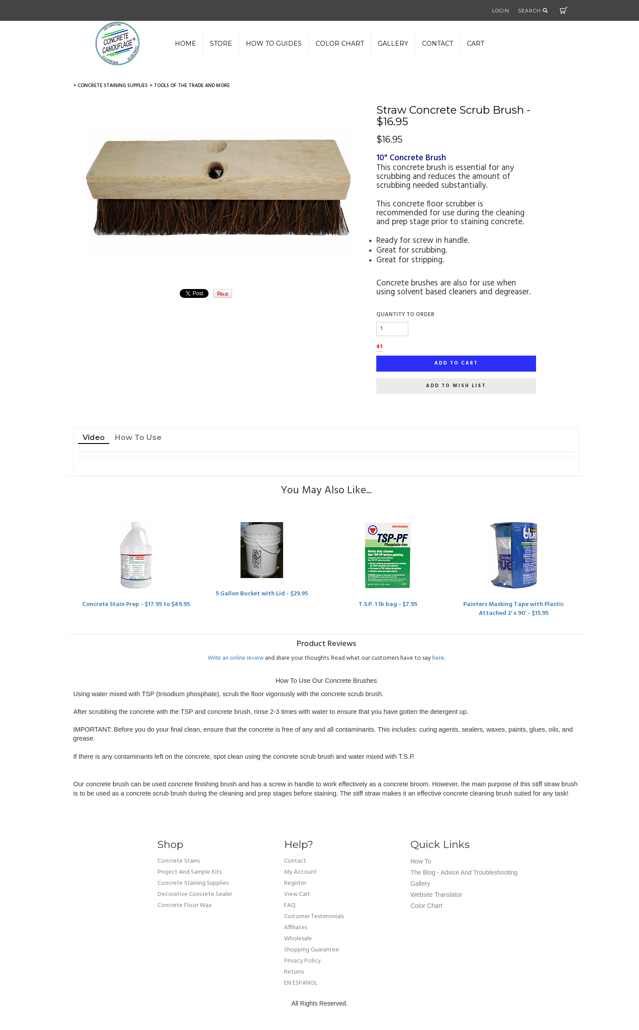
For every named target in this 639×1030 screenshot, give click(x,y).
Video (94, 437)
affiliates (295, 928)
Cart (563, 10)
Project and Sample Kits (189, 872)
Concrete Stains (179, 861)
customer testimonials (314, 916)
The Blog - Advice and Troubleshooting (463, 872)
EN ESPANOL (300, 983)
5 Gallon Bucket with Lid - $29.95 (262, 594)
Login (500, 11)
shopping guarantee (311, 950)
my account (300, 872)
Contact (437, 44)
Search (533, 11)
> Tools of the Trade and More (190, 86)
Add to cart (456, 363)
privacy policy (302, 961)
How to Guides (274, 44)
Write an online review (236, 658)
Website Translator (436, 894)
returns (294, 972)
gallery (393, 44)
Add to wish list (456, 386)
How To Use (138, 437)
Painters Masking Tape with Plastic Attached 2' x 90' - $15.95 (514, 608)
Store (221, 44)
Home (185, 44)
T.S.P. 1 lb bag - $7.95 (388, 604)
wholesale (298, 939)
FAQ (290, 905)
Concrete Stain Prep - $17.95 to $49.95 (136, 604)
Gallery (420, 883)
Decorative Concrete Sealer (195, 894)
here (438, 658)
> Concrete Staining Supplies (110, 86)
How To (420, 861)
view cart (297, 894)
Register (295, 883)
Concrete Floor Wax (185, 905)
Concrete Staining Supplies (193, 883)
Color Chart (426, 905)
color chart (340, 44)
